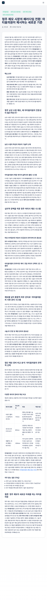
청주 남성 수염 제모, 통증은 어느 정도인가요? (18, 481)
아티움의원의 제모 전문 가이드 (28, 470)
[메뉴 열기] (43, 2)
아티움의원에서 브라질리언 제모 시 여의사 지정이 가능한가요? (23, 483)
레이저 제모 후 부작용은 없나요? (15, 486)
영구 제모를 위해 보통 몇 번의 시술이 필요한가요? (20, 488)
